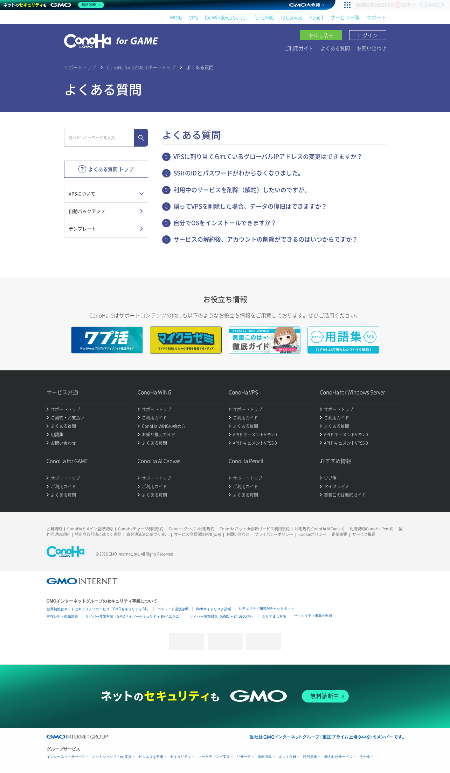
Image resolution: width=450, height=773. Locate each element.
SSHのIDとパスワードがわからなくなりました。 (238, 172)
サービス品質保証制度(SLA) (197, 534)
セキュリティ (180, 757)
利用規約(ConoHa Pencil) (371, 529)
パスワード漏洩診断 (173, 609)
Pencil (316, 17)
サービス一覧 (345, 17)
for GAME (264, 17)
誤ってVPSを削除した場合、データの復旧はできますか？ (250, 206)
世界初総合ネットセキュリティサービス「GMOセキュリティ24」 (98, 609)
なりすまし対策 (274, 616)
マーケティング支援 (214, 757)
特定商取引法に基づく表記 (98, 534)
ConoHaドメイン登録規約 (90, 529)
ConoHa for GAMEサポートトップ (141, 67)
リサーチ (244, 757)
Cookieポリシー (312, 534)
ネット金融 (287, 757)
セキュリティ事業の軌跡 (313, 616)
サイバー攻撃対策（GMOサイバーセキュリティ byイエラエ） (133, 616)
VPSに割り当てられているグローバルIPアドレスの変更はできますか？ (267, 156)
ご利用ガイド (298, 48)
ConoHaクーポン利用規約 (191, 529)
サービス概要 (363, 534)
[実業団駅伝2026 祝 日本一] (401, 5)
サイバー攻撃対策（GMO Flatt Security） (222, 616)
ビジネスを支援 (151, 757)
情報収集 (265, 757)
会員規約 (54, 529)
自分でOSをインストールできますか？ (225, 222)
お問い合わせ (371, 48)
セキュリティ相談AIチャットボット (266, 608)
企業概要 (339, 534)
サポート (376, 17)
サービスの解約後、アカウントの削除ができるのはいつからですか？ (265, 239)
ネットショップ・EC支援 (112, 757)
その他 (364, 757)
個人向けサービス (338, 757)
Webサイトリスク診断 (213, 609)
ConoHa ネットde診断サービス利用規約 (255, 529)
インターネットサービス (66, 757)
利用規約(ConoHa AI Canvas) (319, 529)
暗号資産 (310, 757)
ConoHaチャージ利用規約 (141, 529)
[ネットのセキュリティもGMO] (54, 5)
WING (176, 17)
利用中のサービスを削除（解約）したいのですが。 (241, 189)
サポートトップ (80, 67)
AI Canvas (291, 17)
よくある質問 (335, 48)
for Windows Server (226, 17)
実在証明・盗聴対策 (62, 616)
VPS (193, 17)
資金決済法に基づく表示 (147, 534)
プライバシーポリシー (274, 534)
